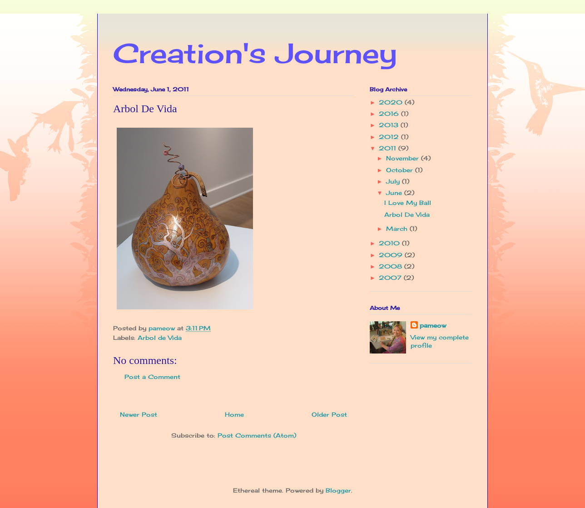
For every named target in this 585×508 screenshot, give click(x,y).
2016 (390, 113)
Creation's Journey (255, 53)
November (403, 158)
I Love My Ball (407, 202)
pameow (433, 325)
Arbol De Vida (407, 214)
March (398, 228)
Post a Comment (152, 376)
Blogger (338, 490)
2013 (390, 125)
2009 (392, 255)
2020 (392, 102)
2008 (391, 266)
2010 (390, 243)
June (395, 192)
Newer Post (138, 414)
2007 (391, 277)
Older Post (329, 414)
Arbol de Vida (160, 337)
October (400, 170)
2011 (388, 148)
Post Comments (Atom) (257, 435)
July (394, 181)
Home (234, 414)
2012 (390, 136)
